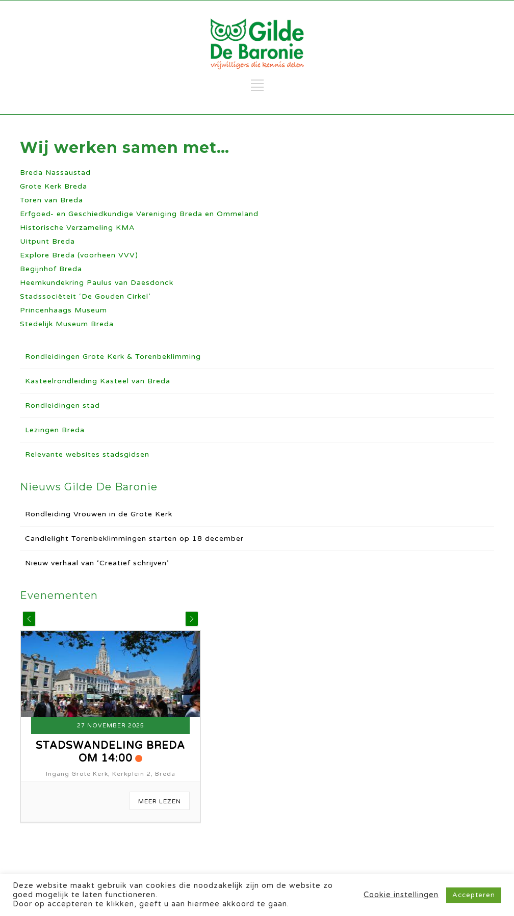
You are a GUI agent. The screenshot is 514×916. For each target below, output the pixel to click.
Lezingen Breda (55, 430)
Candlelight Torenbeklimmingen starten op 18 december (134, 538)
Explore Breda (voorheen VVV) (79, 255)
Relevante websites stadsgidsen (87, 454)
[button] (29, 618)
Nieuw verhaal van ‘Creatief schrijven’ (97, 563)
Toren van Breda (51, 200)
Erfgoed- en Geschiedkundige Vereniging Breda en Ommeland (139, 214)
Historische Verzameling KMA (77, 227)
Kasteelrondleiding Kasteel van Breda (97, 381)
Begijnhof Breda (51, 269)
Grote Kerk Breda (53, 186)
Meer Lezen (159, 801)
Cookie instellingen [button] (401, 895)
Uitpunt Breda (47, 241)
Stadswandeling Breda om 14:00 (110, 752)
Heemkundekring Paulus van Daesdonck (96, 282)
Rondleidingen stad (62, 405)
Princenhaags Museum (63, 310)
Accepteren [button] (473, 895)
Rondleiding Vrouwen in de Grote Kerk (98, 514)
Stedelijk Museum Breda (67, 324)
